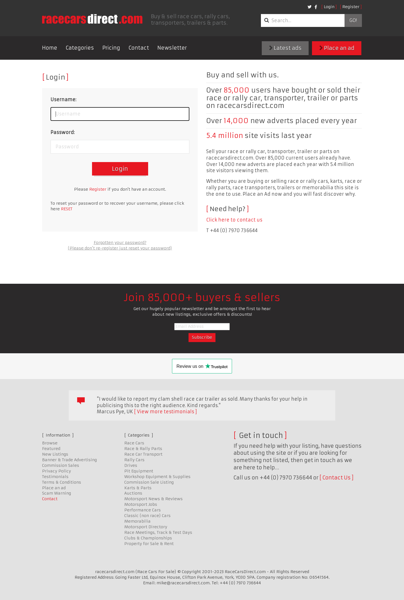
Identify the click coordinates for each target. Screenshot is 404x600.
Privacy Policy (56, 471)
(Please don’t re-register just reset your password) (120, 248)
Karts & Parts (138, 487)
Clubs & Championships (148, 538)
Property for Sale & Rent (149, 543)
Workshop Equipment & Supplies (157, 476)
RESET (66, 208)
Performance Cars (142, 510)
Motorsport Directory (145, 526)
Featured (51, 448)
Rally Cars (134, 459)
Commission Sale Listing (149, 482)
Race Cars (134, 443)
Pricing (111, 48)
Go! (353, 20)
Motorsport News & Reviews (153, 498)
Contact (138, 48)
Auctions (133, 493)
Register (350, 6)
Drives (130, 465)
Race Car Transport (143, 454)
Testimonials (55, 476)
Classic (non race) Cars (147, 515)
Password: (62, 132)
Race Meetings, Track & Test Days (158, 532)
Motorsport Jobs (140, 504)
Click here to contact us (234, 220)
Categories (80, 48)
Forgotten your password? (120, 242)
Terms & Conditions (61, 482)
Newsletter (172, 48)
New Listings (55, 454)
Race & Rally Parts (143, 448)
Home (49, 48)
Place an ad (336, 48)
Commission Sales (60, 465)
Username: (63, 99)
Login (329, 6)
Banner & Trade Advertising (69, 459)
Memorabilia (137, 521)
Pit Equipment (138, 471)
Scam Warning (56, 493)
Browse (50, 443)
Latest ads (285, 48)
